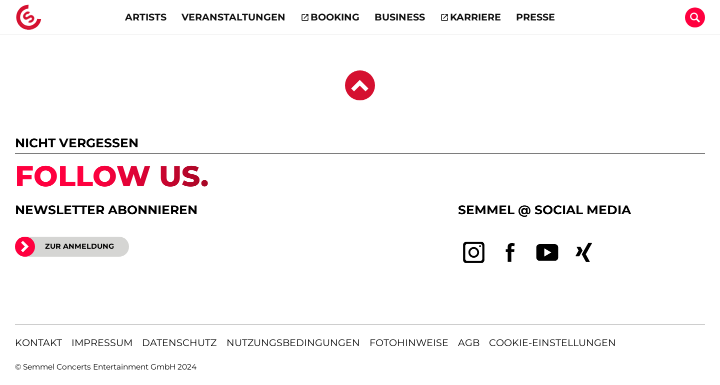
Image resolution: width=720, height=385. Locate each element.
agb (469, 343)
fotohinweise (409, 343)
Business (399, 17)
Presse (535, 17)
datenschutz (179, 343)
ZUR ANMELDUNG (64, 247)
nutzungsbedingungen (293, 343)
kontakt (38, 343)
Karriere (475, 17)
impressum (102, 343)
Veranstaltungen (234, 17)
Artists (145, 17)
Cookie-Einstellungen (552, 343)
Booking (335, 17)
